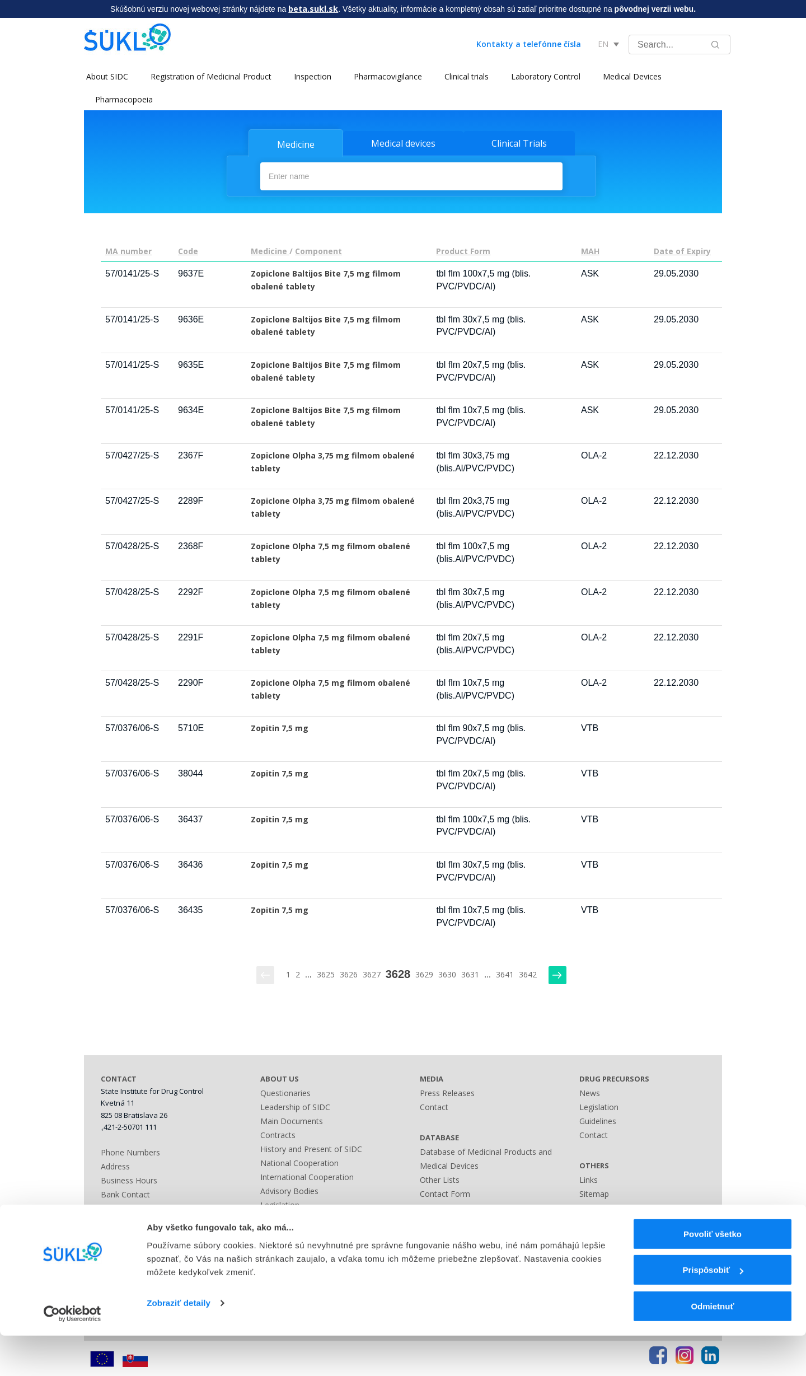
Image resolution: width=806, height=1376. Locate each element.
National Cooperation (299, 1162)
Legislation (279, 1204)
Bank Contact (125, 1193)
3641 (505, 973)
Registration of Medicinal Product (208, 76)
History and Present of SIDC (311, 1148)
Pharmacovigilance (386, 76)
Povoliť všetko (712, 1274)
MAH (590, 250)
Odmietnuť (712, 1346)
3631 (470, 973)
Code (188, 250)
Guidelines (597, 1120)
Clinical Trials (519, 143)
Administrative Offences (303, 1218)
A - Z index (439, 1220)
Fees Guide (280, 1232)
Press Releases (447, 1092)
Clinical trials (464, 76)
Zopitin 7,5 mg (279, 727)
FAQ (587, 1206)
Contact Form (445, 1192)
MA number (128, 250)
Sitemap (434, 1206)
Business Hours (129, 1179)
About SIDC (105, 76)
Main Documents (291, 1120)
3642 (528, 973)
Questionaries (285, 1092)
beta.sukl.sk (313, 8)
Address (115, 1165)
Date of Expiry (682, 250)
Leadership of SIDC (295, 1106)
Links (429, 1234)
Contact (434, 1106)
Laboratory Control (543, 76)
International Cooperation (307, 1176)
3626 (349, 973)
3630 (447, 973)
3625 (326, 973)
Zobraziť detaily (178, 1343)
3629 (424, 973)
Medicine (296, 144)
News (589, 1092)
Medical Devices (630, 76)
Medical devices (403, 143)
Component (318, 250)
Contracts (278, 1134)
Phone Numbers (130, 1151)
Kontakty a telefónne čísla (528, 44)
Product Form (463, 250)
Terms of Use (604, 1220)
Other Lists (440, 1178)
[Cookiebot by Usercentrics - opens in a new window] (72, 1354)
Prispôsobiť (712, 1311)
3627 (372, 973)
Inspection (310, 76)
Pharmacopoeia (124, 99)
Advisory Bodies (289, 1190)
